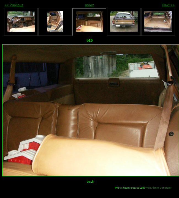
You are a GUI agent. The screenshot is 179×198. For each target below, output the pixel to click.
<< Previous (13, 5)
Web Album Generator (158, 187)
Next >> (168, 5)
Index (89, 5)
